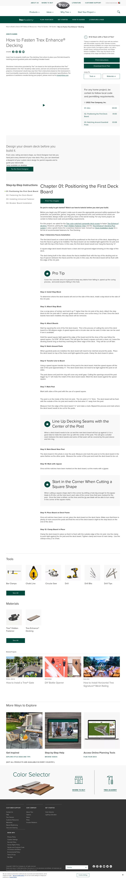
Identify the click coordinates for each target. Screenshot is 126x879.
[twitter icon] (20, 52)
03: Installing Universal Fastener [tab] (20, 199)
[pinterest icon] (16, 52)
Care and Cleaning (11, 828)
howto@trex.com (62, 75)
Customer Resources (12, 820)
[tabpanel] (80, 375)
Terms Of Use (11, 855)
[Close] (123, 875)
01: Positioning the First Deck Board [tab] (22, 191)
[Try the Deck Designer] (19, 169)
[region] (63, 875)
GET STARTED (50, 808)
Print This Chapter (52, 201)
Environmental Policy (13, 852)
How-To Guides (78, 20)
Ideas (49, 12)
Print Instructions (101, 60)
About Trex (29, 812)
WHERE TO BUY (47, 3)
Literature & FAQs (96, 20)
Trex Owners (10, 817)
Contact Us (9, 812)
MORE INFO (11, 833)
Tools (92, 76)
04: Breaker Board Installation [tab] (19, 203)
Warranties (9, 822)
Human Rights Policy (13, 845)
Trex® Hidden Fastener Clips (75, 225)
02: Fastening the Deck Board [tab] (19, 195)
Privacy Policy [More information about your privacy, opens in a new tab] (13, 877)
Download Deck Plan (102, 66)
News (28, 817)
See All (15, 593)
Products (34, 12)
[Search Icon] (118, 11)
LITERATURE (76, 3)
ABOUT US (35, 3)
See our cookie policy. (18, 875)
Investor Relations (31, 822)
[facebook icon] (13, 52)
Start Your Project (86, 12)
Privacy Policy (11, 837)
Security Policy (11, 842)
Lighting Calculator (51, 815)
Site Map (10, 857)
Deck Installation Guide (104, 228)
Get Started (63, 20)
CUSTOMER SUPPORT (93, 3)
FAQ (7, 815)
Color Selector (49, 812)
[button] (44, 105)
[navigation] (63, 3)
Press (28, 820)
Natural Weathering (12, 825)
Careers (28, 815)
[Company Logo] (63, 5)
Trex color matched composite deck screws (83, 223)
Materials (111, 76)
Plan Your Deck (46, 20)
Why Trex (65, 12)
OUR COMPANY (31, 808)
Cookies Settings (12, 839)
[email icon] (23, 52)
